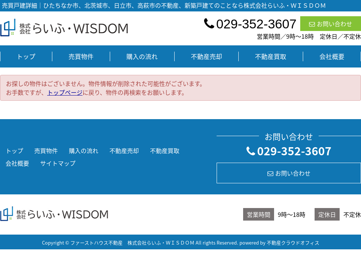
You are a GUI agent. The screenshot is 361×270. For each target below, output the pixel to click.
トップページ (65, 92)
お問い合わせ (330, 23)
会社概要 (331, 56)
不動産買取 (270, 56)
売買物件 (81, 56)
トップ (26, 56)
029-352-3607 (289, 150)
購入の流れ (142, 56)
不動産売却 (206, 56)
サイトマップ (58, 163)
